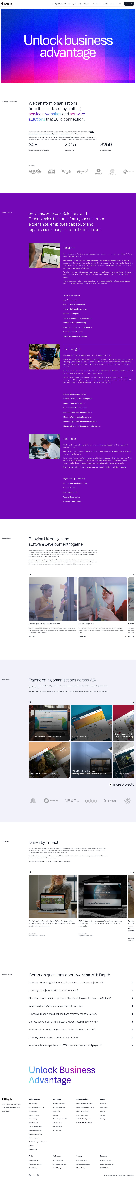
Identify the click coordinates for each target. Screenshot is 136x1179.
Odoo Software (57, 1126)
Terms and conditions (110, 1175)
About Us (103, 1103)
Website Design (33, 1123)
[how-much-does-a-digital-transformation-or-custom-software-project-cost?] (81, 982)
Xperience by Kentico (59, 1103)
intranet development (60, 137)
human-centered (66, 134)
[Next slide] (133, 702)
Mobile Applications (82, 1115)
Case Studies (97, 4)
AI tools (96, 275)
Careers (102, 1115)
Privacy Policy (122, 1175)
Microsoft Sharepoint (59, 1107)
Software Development (35, 1130)
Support (31, 1146)
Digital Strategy (33, 1103)
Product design (33, 1119)
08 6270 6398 (6, 1111)
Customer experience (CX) (36, 1107)
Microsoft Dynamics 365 (60, 1119)
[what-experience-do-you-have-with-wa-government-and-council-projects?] (81, 1045)
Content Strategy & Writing (84, 1123)
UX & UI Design (33, 1168)
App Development (34, 1160)
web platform (128, 272)
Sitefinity (55, 1115)
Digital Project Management (84, 1103)
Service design (33, 1111)
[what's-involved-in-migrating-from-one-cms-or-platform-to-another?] (81, 1030)
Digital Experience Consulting (85, 1107)
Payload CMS (56, 1111)
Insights (105, 4)
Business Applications (35, 1134)
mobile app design (73, 137)
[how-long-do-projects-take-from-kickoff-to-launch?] (81, 990)
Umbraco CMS (57, 1123)
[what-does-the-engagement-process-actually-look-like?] (81, 1006)
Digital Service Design (82, 1111)
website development (46, 137)
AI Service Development (83, 1119)
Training (102, 1119)
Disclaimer (130, 1175)
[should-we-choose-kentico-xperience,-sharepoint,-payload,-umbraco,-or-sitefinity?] (81, 998)
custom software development (48, 134)
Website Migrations (34, 1138)
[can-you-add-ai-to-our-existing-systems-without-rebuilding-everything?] (81, 1022)
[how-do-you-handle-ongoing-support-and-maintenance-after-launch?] (81, 1014)
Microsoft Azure (57, 1130)
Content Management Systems (38, 1142)
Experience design (34, 1115)
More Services (33, 1149)
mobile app (105, 272)
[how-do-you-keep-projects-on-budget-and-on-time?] (81, 1037)
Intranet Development (35, 1126)
